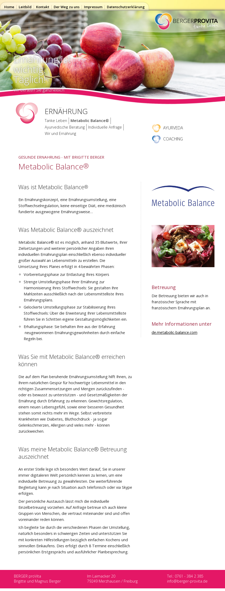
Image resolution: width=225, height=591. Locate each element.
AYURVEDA (167, 128)
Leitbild (25, 6)
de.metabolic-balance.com (174, 332)
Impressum (93, 6)
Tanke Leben (56, 120)
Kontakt (42, 6)
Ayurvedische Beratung (65, 127)
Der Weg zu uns (66, 6)
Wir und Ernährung (60, 133)
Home (9, 6)
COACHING (167, 139)
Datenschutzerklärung (126, 6)
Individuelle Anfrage (105, 127)
